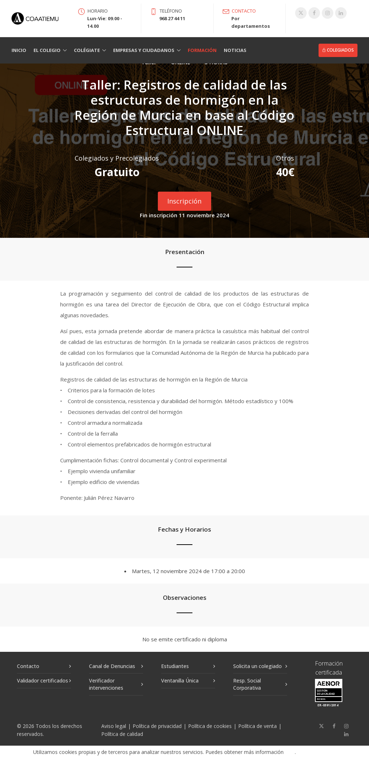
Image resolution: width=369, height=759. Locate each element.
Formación (202, 50)
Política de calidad (122, 733)
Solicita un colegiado (257, 666)
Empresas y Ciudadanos (143, 50)
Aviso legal (113, 726)
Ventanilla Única (180, 680)
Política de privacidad (157, 726)
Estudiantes (175, 666)
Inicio (19, 50)
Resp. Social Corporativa (247, 684)
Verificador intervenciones (106, 684)
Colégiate (87, 50)
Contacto (28, 666)
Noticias (235, 50)
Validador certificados (42, 680)
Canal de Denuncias (112, 666)
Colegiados (338, 50)
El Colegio (47, 50)
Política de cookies (210, 726)
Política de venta (257, 726)
